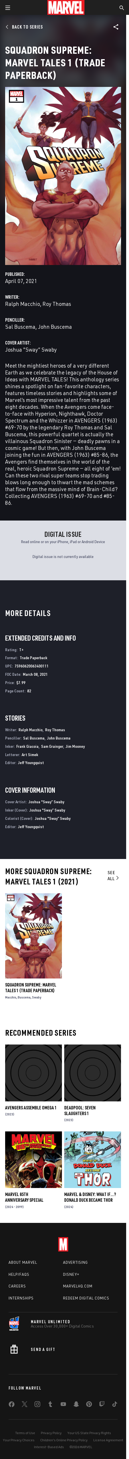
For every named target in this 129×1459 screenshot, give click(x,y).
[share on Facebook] (12, 1405)
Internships (21, 1298)
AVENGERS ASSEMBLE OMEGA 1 (31, 1108)
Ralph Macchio (22, 303)
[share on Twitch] (102, 1405)
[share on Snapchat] (76, 1405)
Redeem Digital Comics (86, 1298)
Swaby (36, 997)
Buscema (24, 997)
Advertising (75, 1262)
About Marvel (23, 1262)
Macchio (10, 997)
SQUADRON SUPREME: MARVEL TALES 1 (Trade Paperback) (30, 987)
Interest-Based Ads (49, 1447)
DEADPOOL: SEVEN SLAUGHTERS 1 (80, 1110)
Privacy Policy (51, 1433)
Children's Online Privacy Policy (64, 1440)
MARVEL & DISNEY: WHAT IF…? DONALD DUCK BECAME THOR (90, 1197)
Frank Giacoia (27, 746)
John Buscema (55, 326)
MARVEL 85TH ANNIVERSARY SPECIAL (24, 1197)
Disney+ (71, 1274)
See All (114, 875)
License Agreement (108, 1440)
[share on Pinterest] (89, 1405)
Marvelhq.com (77, 1286)
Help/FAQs (19, 1274)
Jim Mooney (75, 746)
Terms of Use (25, 1433)
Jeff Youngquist (31, 762)
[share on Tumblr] (50, 1405)
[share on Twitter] (24, 1405)
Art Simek (30, 754)
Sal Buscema (20, 326)
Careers (17, 1286)
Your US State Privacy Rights (89, 1433)
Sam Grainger (52, 746)
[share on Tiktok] (115, 1405)
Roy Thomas (57, 303)
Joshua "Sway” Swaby (31, 349)
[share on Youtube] (63, 1405)
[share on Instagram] (37, 1405)
